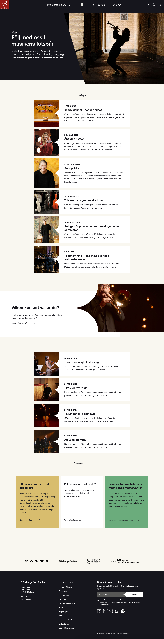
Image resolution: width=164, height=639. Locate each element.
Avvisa (101, 624)
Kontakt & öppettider (66, 583)
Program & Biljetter (59, 5)
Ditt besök (98, 5)
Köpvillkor (62, 615)
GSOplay (117, 5)
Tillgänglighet (64, 611)
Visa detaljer (11, 634)
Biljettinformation (65, 595)
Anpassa (123, 624)
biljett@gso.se (26, 599)
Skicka (134, 594)
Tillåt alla (149, 623)
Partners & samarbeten (67, 603)
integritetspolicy (105, 604)
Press (61, 607)
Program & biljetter (66, 587)
